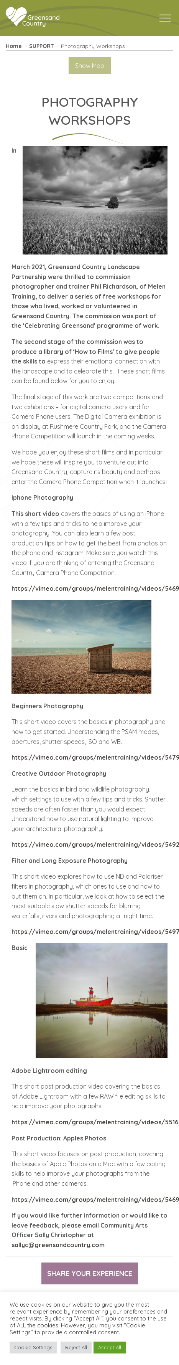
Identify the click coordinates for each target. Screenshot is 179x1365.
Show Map (89, 65)
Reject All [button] (76, 1347)
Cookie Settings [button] (33, 1347)
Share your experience (89, 1273)
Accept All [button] (109, 1347)
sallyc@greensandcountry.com (58, 1245)
